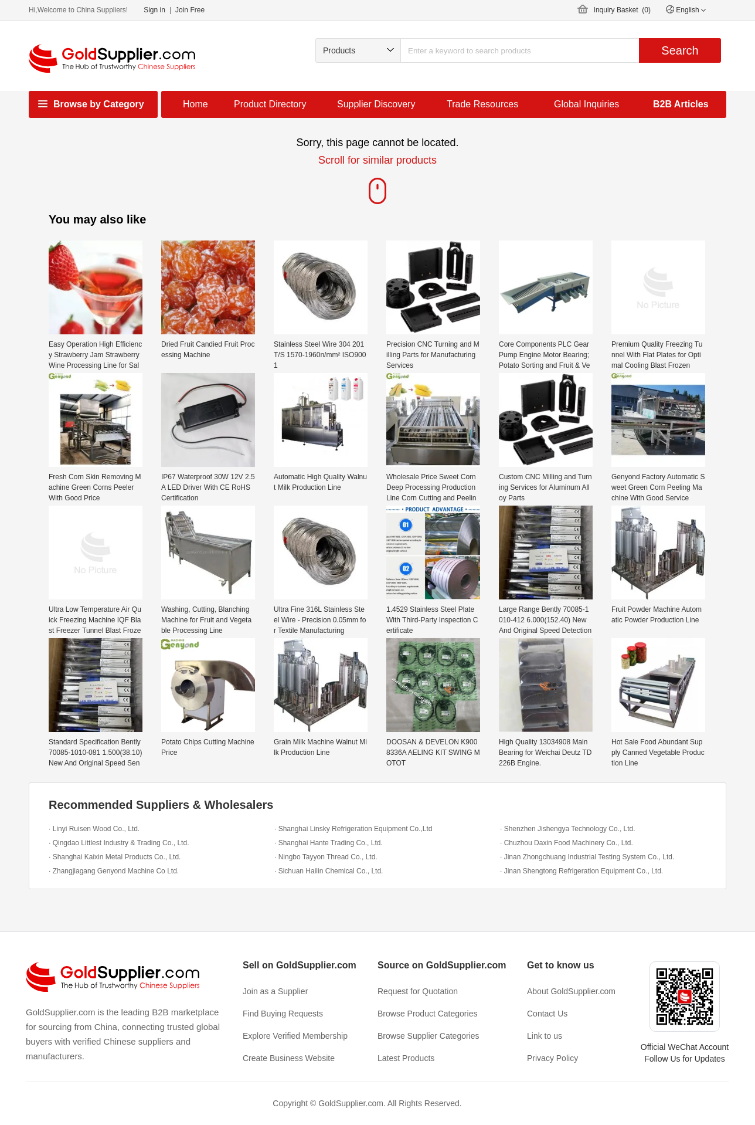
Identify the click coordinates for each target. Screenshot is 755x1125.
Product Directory (270, 104)
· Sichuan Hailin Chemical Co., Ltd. (328, 871)
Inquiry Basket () (622, 10)
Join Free (190, 10)
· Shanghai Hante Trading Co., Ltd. (328, 843)
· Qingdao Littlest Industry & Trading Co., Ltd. (119, 843)
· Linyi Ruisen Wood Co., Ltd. (94, 829)
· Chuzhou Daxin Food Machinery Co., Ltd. (566, 843)
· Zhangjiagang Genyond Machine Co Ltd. (114, 871)
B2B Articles (681, 104)
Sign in (154, 10)
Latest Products (405, 1058)
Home (195, 104)
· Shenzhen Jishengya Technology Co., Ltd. (567, 829)
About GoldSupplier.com (571, 991)
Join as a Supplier (275, 991)
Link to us (544, 1036)
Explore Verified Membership (295, 1036)
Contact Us (547, 1013)
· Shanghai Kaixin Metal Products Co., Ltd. (115, 857)
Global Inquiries (586, 104)
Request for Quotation (417, 991)
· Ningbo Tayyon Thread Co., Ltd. (325, 857)
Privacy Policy (552, 1058)
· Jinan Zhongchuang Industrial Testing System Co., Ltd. (587, 857)
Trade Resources (482, 104)
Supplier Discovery (376, 104)
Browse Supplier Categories (428, 1036)
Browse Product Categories (427, 1013)
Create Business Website (289, 1058)
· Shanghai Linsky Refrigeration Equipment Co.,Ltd (353, 829)
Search (679, 50)
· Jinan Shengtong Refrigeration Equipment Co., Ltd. (581, 871)
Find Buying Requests (283, 1013)
